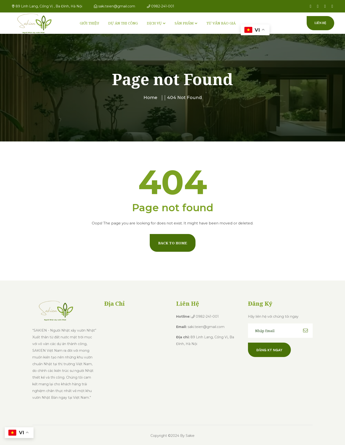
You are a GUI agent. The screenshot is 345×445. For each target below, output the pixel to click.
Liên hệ (320, 23)
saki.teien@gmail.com (114, 6)
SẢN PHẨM (184, 23)
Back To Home (172, 242)
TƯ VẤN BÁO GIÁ (221, 23)
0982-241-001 (160, 6)
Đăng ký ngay (269, 349)
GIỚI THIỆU (89, 23)
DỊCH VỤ (154, 23)
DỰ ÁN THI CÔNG (123, 23)
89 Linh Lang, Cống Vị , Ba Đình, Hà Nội (47, 6)
